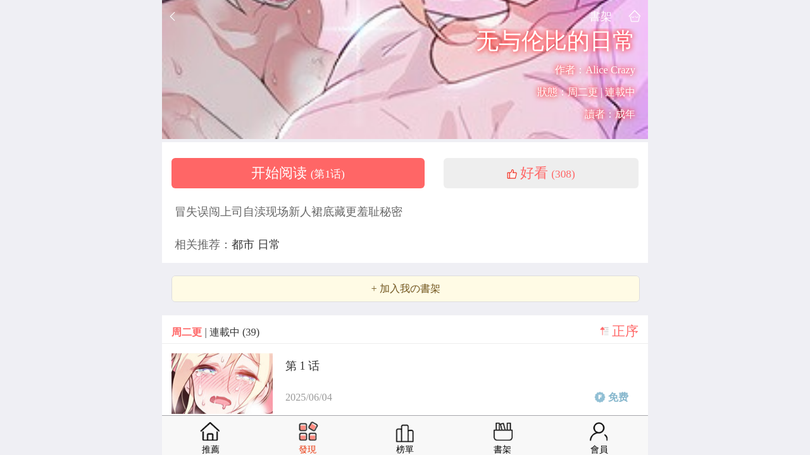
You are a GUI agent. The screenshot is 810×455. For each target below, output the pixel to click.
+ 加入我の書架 (405, 288)
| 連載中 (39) (215, 332)
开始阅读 (298, 173)
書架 (600, 16)
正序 (625, 331)
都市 (245, 244)
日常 (269, 244)
